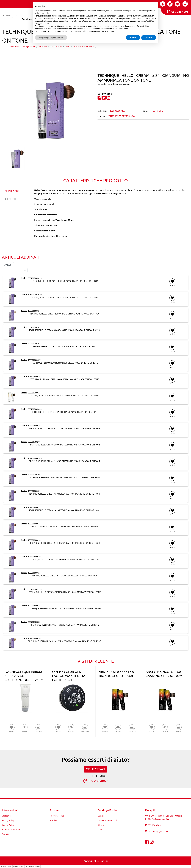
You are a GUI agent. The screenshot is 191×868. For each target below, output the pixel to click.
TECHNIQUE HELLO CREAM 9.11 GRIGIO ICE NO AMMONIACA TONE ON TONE (64, 625)
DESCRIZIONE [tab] (12, 191)
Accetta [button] (148, 37)
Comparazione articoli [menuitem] (107, 820)
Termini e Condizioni (33, 866)
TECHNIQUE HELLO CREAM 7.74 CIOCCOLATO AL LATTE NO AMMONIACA (64, 575)
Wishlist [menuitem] (53, 820)
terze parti (75, 16)
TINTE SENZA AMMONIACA (83, 46)
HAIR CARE (43, 46)
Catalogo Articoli (28, 46)
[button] (47, 109)
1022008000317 (34, 507)
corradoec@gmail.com (158, 831)
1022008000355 (34, 572)
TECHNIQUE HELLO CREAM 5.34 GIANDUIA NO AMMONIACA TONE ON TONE (138, 46)
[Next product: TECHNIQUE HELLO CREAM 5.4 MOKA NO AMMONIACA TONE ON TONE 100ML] (100, 54)
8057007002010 (34, 278)
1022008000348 (34, 425)
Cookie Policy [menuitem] (8, 825)
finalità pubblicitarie (50, 21)
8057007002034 (34, 343)
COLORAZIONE (56, 46)
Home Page (14, 46)
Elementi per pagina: (11, 270)
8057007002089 (34, 441)
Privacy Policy (6, 866)
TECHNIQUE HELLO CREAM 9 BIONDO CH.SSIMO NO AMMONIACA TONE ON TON (64, 608)
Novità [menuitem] (101, 829)
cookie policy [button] (44, 13)
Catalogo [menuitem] (27, 18)
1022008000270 (34, 360)
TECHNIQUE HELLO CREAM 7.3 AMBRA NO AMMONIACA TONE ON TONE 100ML (64, 494)
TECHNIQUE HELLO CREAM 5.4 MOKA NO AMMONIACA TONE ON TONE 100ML (65, 395)
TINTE (67, 46)
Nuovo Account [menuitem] (57, 815)
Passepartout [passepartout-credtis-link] (101, 860)
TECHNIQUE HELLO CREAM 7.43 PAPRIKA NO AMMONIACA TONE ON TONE (64, 526)
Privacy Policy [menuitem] (8, 820)
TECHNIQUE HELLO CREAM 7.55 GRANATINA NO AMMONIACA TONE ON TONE (65, 559)
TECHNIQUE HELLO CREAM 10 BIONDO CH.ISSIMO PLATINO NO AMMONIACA (64, 314)
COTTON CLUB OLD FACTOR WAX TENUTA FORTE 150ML (68, 676)
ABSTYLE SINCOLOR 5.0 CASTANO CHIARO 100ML (165, 674)
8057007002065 (34, 409)
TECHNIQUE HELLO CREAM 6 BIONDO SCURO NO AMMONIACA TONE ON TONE (64, 444)
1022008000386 (34, 458)
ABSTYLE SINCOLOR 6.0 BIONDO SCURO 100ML (116, 674)
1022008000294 (34, 491)
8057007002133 (34, 589)
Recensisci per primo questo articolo (114, 84)
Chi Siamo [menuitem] (6, 815)
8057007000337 (34, 392)
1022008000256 (34, 605)
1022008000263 (34, 311)
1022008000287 (34, 376)
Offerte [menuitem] (101, 825)
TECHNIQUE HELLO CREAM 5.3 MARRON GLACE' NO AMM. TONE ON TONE (64, 363)
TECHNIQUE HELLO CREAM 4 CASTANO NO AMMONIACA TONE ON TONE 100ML (65, 330)
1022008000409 (34, 540)
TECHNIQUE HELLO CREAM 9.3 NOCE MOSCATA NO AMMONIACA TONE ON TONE (64, 641)
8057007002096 (34, 474)
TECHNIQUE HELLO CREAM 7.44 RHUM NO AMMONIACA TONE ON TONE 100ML (64, 543)
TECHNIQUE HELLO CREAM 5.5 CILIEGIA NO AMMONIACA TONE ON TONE (65, 412)
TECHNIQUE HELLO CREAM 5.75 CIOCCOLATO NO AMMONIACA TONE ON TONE (64, 428)
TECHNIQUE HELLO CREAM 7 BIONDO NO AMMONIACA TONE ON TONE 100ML (64, 477)
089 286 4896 (177, 11)
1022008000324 (34, 523)
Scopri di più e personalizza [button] (51, 37)
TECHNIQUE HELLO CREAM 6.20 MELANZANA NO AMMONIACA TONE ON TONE (64, 461)
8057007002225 (34, 622)
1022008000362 (34, 638)
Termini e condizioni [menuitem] (11, 829)
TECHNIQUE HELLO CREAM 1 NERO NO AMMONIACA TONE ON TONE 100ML (65, 281)
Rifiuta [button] (133, 37)
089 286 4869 (95, 781)
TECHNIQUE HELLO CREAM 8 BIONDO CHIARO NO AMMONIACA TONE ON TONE (65, 592)
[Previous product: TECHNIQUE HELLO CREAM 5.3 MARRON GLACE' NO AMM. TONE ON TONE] (91, 54)
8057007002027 (34, 327)
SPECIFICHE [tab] (11, 199)
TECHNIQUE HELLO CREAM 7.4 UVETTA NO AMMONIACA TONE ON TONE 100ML (65, 510)
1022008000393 (34, 556)
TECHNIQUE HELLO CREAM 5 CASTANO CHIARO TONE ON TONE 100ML (64, 346)
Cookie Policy (18, 866)
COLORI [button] (8, 265)
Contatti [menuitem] (5, 834)
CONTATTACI (95, 769)
